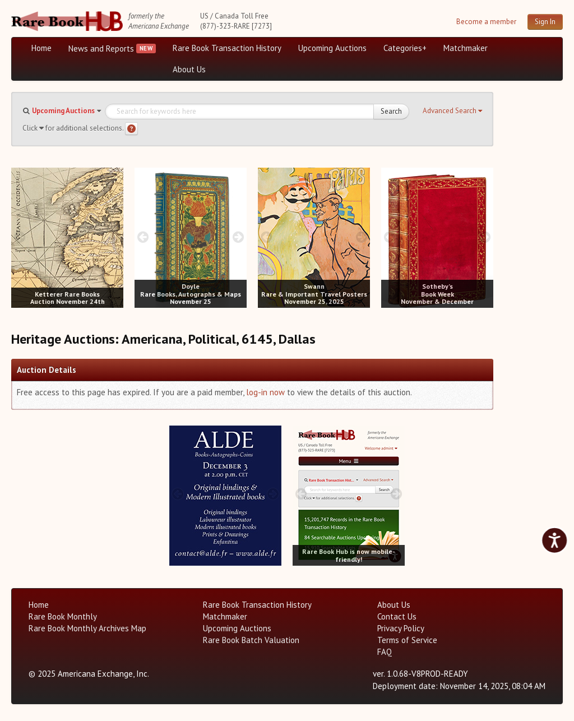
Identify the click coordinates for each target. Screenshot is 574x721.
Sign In (545, 21)
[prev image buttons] (19, 237)
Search (391, 111)
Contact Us (396, 616)
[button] (452, 111)
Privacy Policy (400, 628)
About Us (189, 69)
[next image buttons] (115, 237)
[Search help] (131, 128)
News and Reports (101, 48)
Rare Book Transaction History (227, 48)
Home (41, 48)
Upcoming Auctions (332, 48)
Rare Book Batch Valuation (251, 640)
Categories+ (405, 48)
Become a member (486, 21)
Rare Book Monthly (63, 616)
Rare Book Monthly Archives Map (87, 628)
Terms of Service (407, 640)
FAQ (384, 651)
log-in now (265, 392)
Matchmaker (465, 48)
